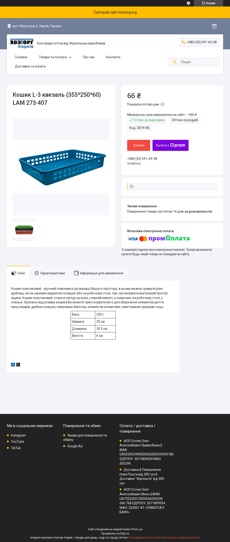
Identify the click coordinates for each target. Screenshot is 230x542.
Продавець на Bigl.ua (115, 533)
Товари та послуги (53, 57)
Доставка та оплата (30, 66)
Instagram (18, 435)
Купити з (170, 145)
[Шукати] (174, 61)
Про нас (89, 57)
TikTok (16, 448)
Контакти (113, 57)
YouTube (17, 441)
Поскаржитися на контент (146, 537)
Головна (21, 57)
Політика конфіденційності (182, 537)
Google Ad (74, 446)
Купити (138, 145)
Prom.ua (137, 529)
